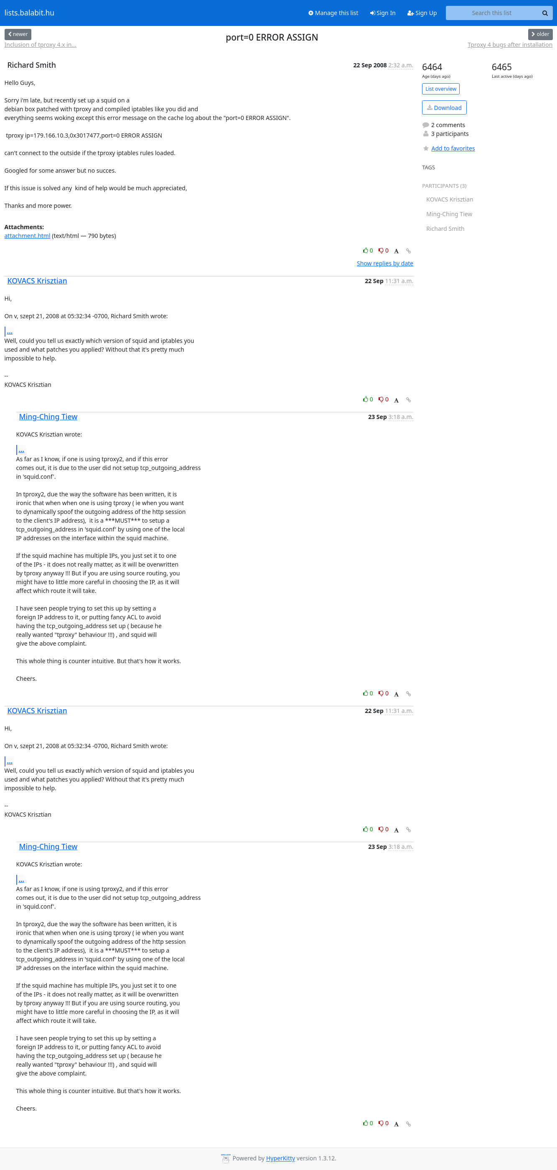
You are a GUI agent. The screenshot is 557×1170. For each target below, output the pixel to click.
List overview (440, 88)
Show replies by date (385, 263)
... (10, 331)
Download (444, 108)
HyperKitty (280, 1158)
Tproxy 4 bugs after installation (510, 45)
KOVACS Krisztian (37, 281)
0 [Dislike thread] (384, 250)
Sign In (383, 13)
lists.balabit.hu (30, 13)
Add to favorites (448, 148)
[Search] (545, 13)
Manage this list (333, 13)
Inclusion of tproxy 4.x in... (40, 45)
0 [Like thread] (368, 250)
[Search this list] (492, 13)
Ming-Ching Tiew (48, 416)
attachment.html (28, 236)
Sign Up (422, 13)
